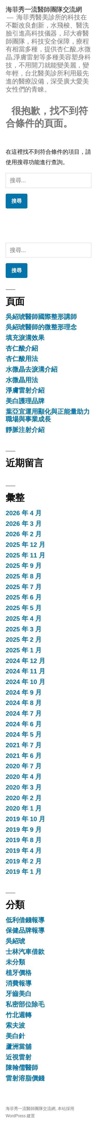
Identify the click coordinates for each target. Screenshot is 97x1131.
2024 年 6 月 (24, 724)
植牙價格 (19, 972)
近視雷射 (19, 1057)
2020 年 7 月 (24, 766)
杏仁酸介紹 (22, 348)
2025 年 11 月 (25, 555)
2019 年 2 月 (24, 861)
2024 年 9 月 (24, 692)
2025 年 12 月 (25, 544)
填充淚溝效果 (25, 337)
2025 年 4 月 (24, 618)
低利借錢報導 (25, 920)
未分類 (15, 962)
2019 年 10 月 (25, 818)
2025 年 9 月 (24, 565)
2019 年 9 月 (24, 829)
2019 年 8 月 (24, 839)
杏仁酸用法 (22, 358)
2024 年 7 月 (24, 713)
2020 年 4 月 (24, 776)
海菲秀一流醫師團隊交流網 (44, 9)
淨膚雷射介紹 (25, 390)
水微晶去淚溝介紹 (31, 369)
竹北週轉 (19, 1014)
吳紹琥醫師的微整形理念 (41, 327)
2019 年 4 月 (24, 850)
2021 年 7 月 (24, 745)
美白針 (15, 1035)
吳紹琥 (15, 941)
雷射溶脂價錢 (25, 1078)
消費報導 (19, 983)
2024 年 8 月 (24, 702)
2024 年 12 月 (25, 660)
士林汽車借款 (25, 951)
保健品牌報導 (25, 930)
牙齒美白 (19, 993)
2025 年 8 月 (24, 576)
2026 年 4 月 (24, 512)
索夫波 (15, 1025)
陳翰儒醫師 (22, 1067)
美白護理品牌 (25, 400)
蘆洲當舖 (19, 1046)
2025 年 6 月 (24, 597)
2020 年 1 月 (24, 808)
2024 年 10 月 (25, 681)
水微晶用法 (22, 379)
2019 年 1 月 (24, 871)
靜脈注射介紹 (25, 429)
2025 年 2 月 (24, 639)
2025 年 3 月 (24, 629)
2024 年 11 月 (25, 671)
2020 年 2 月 (24, 797)
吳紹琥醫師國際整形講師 (41, 316)
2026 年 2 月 (24, 533)
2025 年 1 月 (24, 650)
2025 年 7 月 (24, 586)
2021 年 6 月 (24, 755)
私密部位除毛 (25, 1004)
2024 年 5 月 (24, 734)
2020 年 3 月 (24, 787)
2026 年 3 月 (24, 523)
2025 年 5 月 (24, 607)
